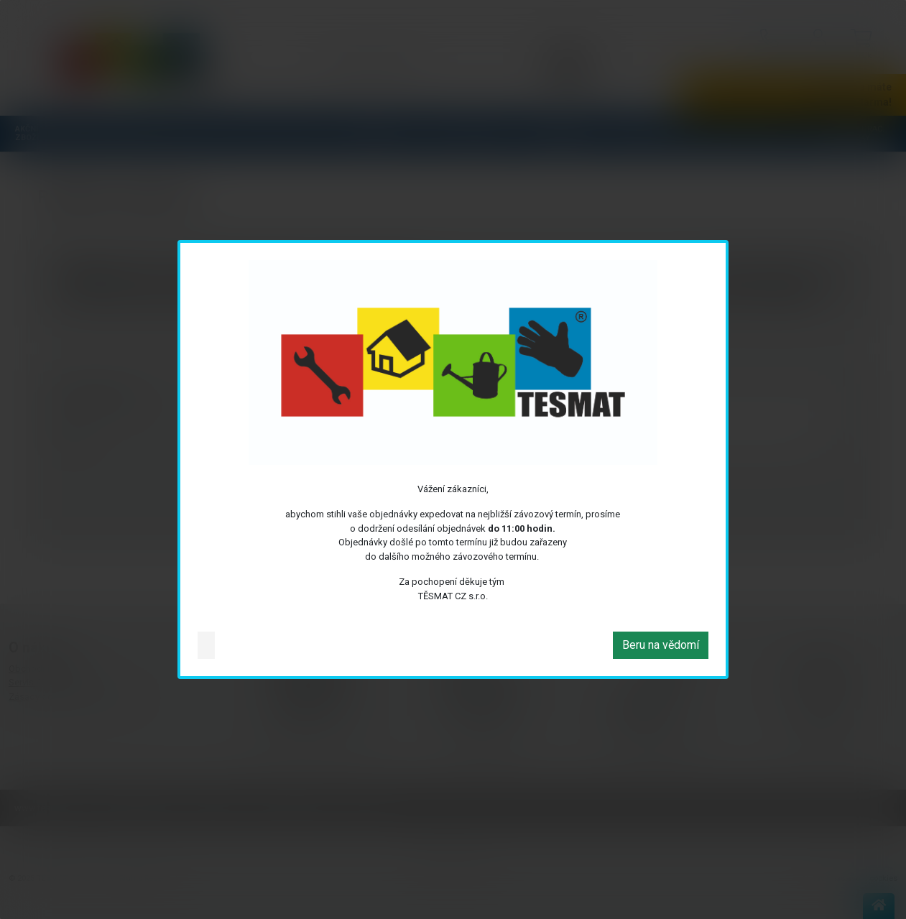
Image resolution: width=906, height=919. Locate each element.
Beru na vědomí (660, 645)
